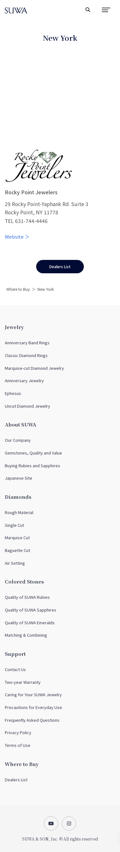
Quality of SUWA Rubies (27, 597)
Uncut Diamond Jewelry (27, 406)
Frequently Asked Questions (32, 720)
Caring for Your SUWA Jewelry (33, 694)
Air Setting (15, 563)
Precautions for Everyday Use (33, 707)
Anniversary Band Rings (27, 343)
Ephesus (13, 393)
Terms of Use (17, 745)
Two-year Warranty (23, 682)
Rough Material (19, 512)
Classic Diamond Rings (26, 355)
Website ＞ (17, 236)
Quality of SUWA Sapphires (30, 610)
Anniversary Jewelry (24, 380)
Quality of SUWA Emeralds (30, 622)
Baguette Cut (17, 550)
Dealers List (16, 780)
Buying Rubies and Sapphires (32, 465)
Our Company (18, 440)
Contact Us (15, 669)
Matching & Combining (26, 635)
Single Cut (14, 525)
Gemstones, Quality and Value (33, 453)
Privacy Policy (18, 732)
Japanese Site (18, 478)
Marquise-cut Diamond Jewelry (34, 368)
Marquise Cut (17, 537)
